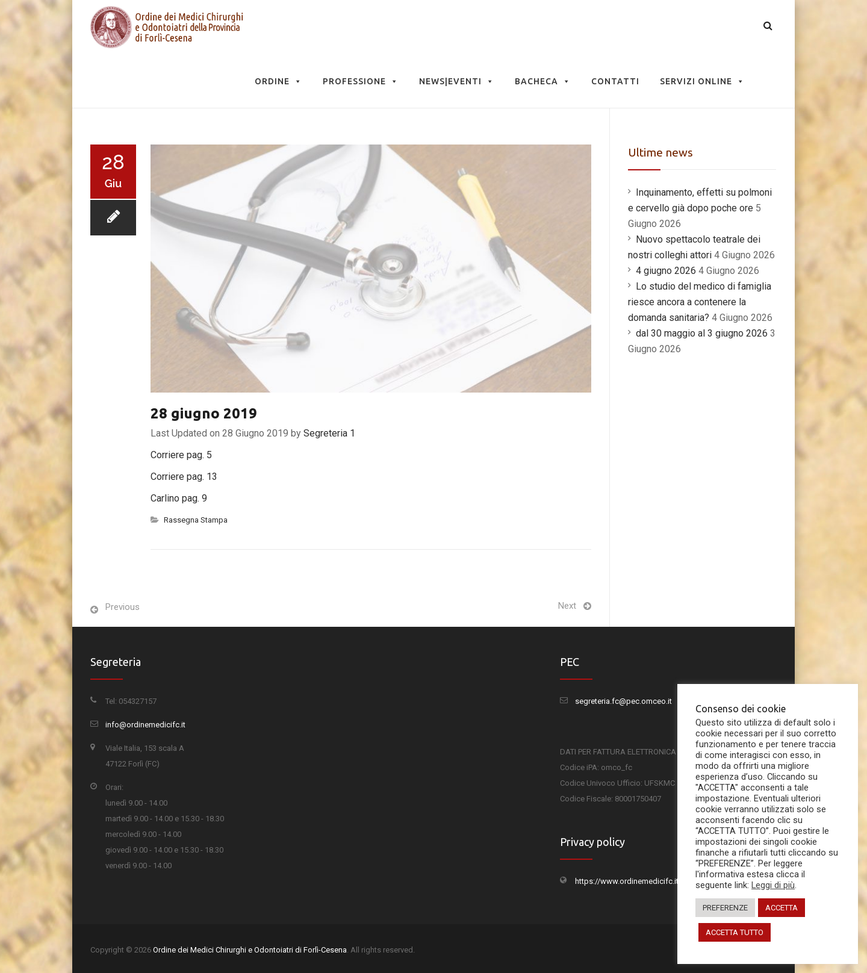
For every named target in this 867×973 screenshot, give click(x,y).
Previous (122, 607)
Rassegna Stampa (196, 519)
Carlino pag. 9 (179, 498)
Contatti (615, 81)
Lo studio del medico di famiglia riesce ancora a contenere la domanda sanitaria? (699, 302)
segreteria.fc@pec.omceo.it (623, 701)
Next (567, 605)
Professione (361, 81)
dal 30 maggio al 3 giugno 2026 (702, 333)
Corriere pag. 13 (184, 476)
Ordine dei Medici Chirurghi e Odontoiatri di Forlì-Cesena (250, 949)
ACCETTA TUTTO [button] (734, 932)
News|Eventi (456, 81)
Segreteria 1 (329, 433)
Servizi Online (702, 81)
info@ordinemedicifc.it (145, 724)
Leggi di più (773, 885)
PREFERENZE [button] (725, 907)
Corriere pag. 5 (181, 455)
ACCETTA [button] (781, 907)
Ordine (278, 81)
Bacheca (543, 81)
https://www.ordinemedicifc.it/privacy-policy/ (654, 881)
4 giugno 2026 (666, 270)
